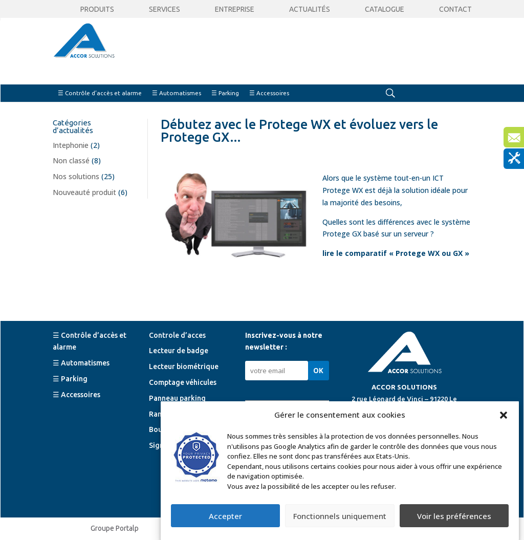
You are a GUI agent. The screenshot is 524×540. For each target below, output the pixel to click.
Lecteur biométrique (184, 366)
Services (164, 9)
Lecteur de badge (178, 351)
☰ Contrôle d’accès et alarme (100, 93)
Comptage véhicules (182, 382)
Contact (455, 9)
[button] (503, 415)
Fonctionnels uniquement (339, 516)
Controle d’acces (177, 335)
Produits (97, 9)
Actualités (309, 9)
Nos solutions (76, 176)
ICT (438, 178)
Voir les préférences (454, 516)
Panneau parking (177, 398)
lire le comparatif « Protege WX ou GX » (395, 253)
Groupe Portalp (115, 528)
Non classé (71, 160)
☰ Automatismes (176, 93)
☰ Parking (225, 93)
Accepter (225, 516)
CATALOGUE (384, 9)
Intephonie (71, 145)
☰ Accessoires (269, 93)
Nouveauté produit (84, 192)
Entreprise (234, 9)
